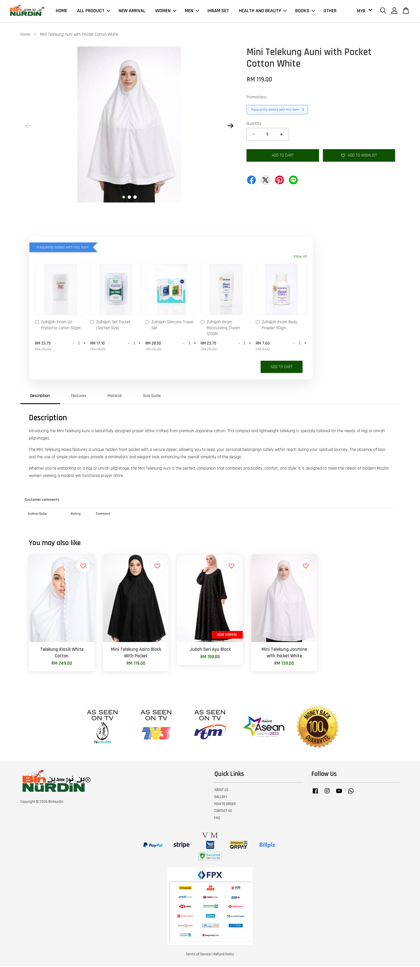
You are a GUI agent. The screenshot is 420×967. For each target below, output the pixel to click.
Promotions (257, 98)
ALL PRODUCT (93, 11)
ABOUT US (221, 790)
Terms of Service (198, 955)
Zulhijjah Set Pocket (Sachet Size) (110, 326)
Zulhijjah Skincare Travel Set (169, 326)
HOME (61, 11)
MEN (192, 11)
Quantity (254, 124)
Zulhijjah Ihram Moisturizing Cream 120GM (220, 328)
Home (25, 35)
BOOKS (305, 11)
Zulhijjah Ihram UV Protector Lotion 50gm (58, 326)
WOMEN (165, 11)
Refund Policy (223, 955)
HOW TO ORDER (225, 805)
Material (115, 396)
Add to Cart (282, 367)
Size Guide (152, 396)
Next (230, 126)
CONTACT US (223, 811)
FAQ (217, 818)
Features (78, 396)
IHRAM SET (218, 11)
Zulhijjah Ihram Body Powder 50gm (276, 326)
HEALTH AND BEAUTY (263, 11)
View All (300, 257)
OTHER (330, 11)
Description (40, 396)
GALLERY (220, 797)
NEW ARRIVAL (132, 11)
